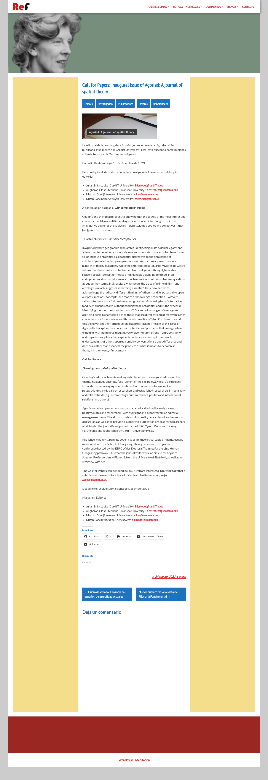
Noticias (178, 7)
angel (182, 585)
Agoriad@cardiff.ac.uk (94, 484)
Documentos (213, 7)
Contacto (248, 7)
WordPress (126, 773)
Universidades (160, 108)
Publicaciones (125, 108)
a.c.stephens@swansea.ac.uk (162, 194)
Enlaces (231, 7)
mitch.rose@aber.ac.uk (147, 203)
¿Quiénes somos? (157, 7)
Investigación (105, 108)
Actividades (193, 7)
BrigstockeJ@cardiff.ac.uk (149, 190)
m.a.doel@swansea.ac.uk (144, 199)
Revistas (143, 108)
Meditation (142, 773)
